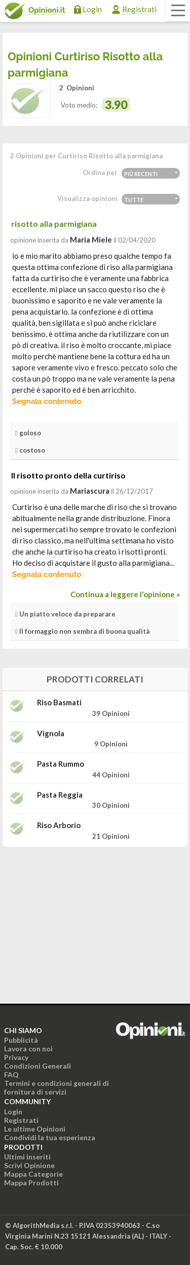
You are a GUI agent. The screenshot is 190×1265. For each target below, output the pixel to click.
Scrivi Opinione (29, 1165)
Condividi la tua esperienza (49, 1137)
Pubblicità (21, 1040)
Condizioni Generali (37, 1066)
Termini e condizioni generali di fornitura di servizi (56, 1087)
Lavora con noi (28, 1048)
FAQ (11, 1074)
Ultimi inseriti (27, 1156)
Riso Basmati (59, 702)
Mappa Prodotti (31, 1182)
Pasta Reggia (60, 795)
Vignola (50, 733)
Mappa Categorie (33, 1174)
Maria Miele (91, 239)
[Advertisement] (95, 918)
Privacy (16, 1057)
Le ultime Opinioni (34, 1128)
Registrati (139, 9)
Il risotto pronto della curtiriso (68, 475)
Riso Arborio (59, 825)
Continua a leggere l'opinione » (125, 594)
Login (92, 9)
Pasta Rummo (60, 764)
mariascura (89, 490)
